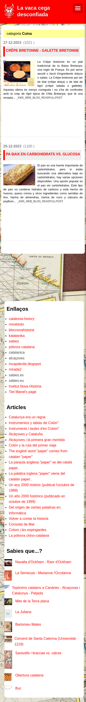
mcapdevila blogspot (25, 364)
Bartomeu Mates (28, 624)
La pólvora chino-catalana (29, 535)
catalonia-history (22, 319)
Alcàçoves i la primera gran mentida (37, 440)
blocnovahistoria (21, 330)
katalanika (17, 336)
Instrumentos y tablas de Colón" (34, 423)
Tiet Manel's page (22, 392)
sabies (14, 341)
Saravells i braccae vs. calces (38, 653)
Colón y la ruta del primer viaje (32, 445)
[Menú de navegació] (78, 8)
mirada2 (15, 369)
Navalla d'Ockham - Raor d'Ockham (43, 562)
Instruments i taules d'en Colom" (34, 428)
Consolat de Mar (22, 524)
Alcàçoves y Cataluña (26, 434)
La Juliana (23, 612)
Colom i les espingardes (27, 530)
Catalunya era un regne (27, 417)
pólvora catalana (22, 347)
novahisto (16, 324)
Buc (18, 688)
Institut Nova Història (25, 386)
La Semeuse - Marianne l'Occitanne (43, 573)
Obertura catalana (29, 675)
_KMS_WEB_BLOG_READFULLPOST (39, 97)
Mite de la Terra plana (32, 601)
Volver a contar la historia (28, 518)
